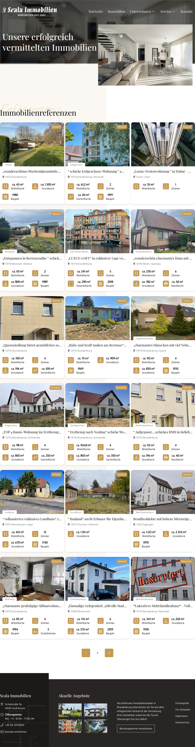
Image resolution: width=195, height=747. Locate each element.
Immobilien (116, 12)
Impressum (182, 716)
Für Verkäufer (183, 709)
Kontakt (187, 12)
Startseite (96, 12)
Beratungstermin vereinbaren (136, 728)
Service (168, 12)
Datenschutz (182, 722)
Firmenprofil (182, 703)
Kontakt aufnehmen (16, 731)
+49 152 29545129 (14, 725)
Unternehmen (143, 12)
